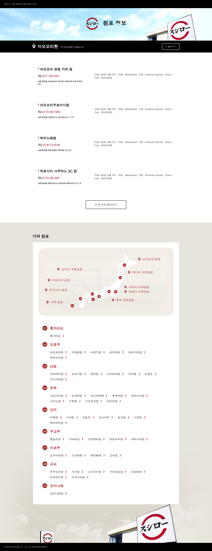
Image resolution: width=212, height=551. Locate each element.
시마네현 (74, 439)
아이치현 (112, 401)
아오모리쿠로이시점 (54, 105)
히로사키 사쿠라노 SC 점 (58, 171)
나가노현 (55, 401)
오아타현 (136, 472)
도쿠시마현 (56, 455)
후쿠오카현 (56, 472)
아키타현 (114, 352)
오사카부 (104, 417)
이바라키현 (56, 374)
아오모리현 (56, 352)
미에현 (54, 417)
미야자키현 (56, 477)
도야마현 (77, 396)
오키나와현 (56, 493)
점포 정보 (106, 24)
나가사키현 (94, 472)
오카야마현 (94, 439)
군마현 (94, 374)
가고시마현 (78, 477)
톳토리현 (55, 439)
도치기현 (77, 374)
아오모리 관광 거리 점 (56, 69)
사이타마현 (113, 374)
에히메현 (95, 455)
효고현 (121, 417)
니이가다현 (56, 396)
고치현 (113, 455)
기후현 (73, 401)
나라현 (138, 417)
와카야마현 (56, 423)
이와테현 (77, 352)
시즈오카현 (92, 401)
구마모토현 (116, 472)
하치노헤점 (48, 138)
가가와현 (77, 455)
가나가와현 (56, 379)
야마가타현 (135, 352)
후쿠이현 (117, 396)
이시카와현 (97, 396)
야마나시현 (138, 396)
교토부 (86, 417)
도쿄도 (149, 374)
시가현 (70, 417)
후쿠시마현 (56, 358)
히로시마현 (116, 439)
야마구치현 (138, 439)
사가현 (76, 472)
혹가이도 (55, 336)
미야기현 (95, 352)
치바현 (132, 374)
